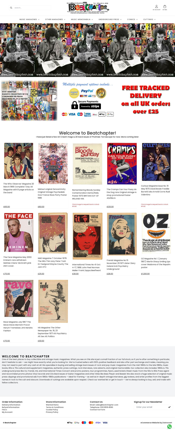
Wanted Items (52, 405)
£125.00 (110, 206)
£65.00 (6, 206)
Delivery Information (11, 405)
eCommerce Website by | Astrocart (156, 422)
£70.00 (6, 273)
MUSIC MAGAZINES (29, 19)
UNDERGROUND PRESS (110, 19)
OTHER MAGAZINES (55, 19)
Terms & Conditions (55, 407)
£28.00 (110, 273)
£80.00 (41, 206)
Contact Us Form (97, 409)
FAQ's (4, 409)
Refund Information (10, 407)
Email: (104, 405)
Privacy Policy (52, 412)
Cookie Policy (52, 409)
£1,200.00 (145, 273)
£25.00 (41, 273)
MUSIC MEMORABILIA (82, 19)
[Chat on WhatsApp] (169, 427)
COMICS (132, 19)
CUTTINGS (149, 19)
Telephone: (101, 407)
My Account (7, 412)
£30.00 (75, 273)
